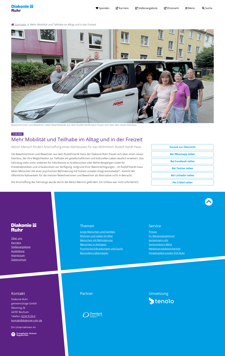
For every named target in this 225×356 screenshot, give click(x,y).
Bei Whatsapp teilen (182, 154)
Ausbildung (18, 251)
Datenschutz (18, 259)
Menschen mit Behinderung (96, 240)
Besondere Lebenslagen (94, 253)
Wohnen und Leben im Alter (96, 236)
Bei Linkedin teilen (182, 175)
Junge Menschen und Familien (97, 232)
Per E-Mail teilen (182, 182)
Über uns (16, 238)
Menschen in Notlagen (93, 244)
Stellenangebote (148, 8)
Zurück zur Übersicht (183, 147)
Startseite (18, 24)
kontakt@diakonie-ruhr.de (26, 320)
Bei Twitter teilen (182, 168)
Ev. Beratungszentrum (162, 236)
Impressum (18, 255)
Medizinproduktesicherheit (164, 248)
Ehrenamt (173, 8)
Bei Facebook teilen (182, 161)
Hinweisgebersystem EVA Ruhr (167, 253)
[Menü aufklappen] (190, 8)
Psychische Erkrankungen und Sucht (101, 248)
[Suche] (207, 8)
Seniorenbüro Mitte (160, 244)
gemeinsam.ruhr (158, 240)
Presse (153, 232)
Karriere (123, 8)
